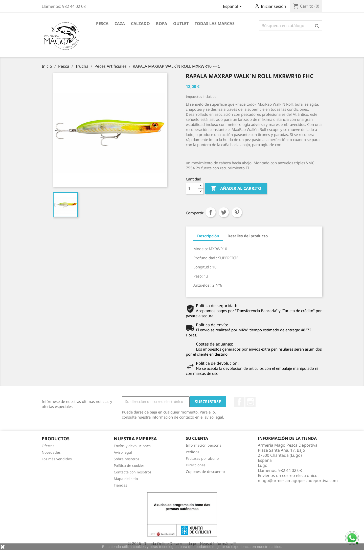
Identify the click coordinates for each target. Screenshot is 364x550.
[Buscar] (290, 25)
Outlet (181, 23)
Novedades (51, 452)
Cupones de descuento (205, 471)
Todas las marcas (215, 23)
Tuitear (224, 212)
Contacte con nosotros (132, 472)
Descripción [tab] (208, 235)
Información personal (204, 445)
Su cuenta (197, 438)
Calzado (140, 23)
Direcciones (196, 465)
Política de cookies (129, 465)
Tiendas (120, 485)
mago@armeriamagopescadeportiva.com (298, 480)
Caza (120, 23)
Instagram (250, 402)
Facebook (239, 402)
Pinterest (237, 212)
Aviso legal (123, 452)
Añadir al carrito (236, 188)
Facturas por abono (202, 458)
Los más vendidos (57, 458)
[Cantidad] (192, 188)
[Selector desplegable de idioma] (233, 7)
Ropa (161, 23)
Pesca (102, 23)
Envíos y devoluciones (132, 445)
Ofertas (48, 445)
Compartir (211, 212)
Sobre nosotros (126, 458)
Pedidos (192, 451)
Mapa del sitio (126, 478)
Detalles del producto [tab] (248, 235)
